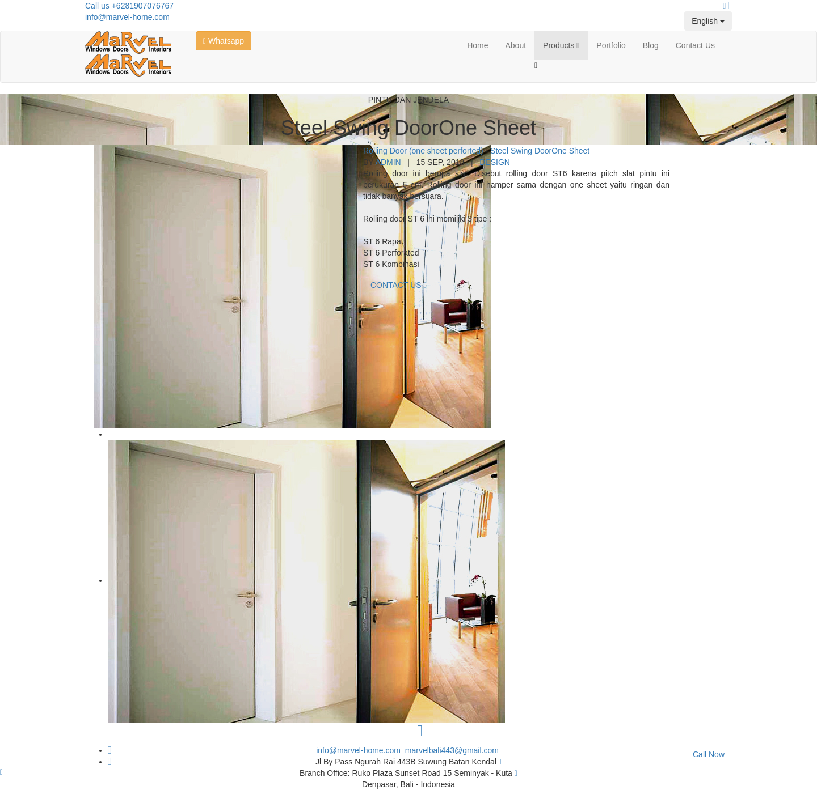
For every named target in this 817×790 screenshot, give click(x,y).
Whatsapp (223, 40)
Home (477, 45)
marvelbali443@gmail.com (452, 750)
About (516, 45)
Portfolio (610, 45)
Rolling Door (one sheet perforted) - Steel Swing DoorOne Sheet (476, 150)
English (708, 21)
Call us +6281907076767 (129, 5)
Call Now (709, 754)
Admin (388, 162)
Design (494, 162)
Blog (651, 45)
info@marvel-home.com (127, 17)
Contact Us (695, 45)
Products (561, 45)
